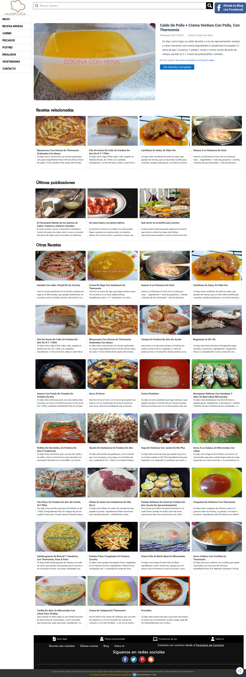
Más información (143, 675)
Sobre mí (119, 646)
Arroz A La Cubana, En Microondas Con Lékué (214, 449)
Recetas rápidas (12, 26)
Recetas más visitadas (62, 646)
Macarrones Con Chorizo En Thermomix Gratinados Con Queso (58, 152)
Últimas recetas (89, 646)
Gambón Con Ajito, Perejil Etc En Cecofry (58, 285)
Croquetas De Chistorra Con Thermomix (214, 502)
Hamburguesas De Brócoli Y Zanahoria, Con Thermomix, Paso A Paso (57, 558)
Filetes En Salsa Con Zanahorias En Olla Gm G (110, 504)
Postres (7, 47)
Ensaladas (9, 54)
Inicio (6, 19)
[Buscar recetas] (119, 5)
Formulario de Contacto (210, 645)
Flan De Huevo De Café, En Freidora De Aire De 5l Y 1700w (109, 152)
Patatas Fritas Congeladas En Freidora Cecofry (109, 558)
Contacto (9, 68)
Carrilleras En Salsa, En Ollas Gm (158, 150)
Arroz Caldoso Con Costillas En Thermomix (209, 558)
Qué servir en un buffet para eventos (160, 222)
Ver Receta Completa (177, 67)
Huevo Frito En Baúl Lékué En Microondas (163, 556)
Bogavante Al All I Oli (204, 339)
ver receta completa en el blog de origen (195, 60)
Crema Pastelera (150, 393)
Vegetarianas (11, 61)
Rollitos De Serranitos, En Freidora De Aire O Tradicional (56, 449)
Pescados (8, 40)
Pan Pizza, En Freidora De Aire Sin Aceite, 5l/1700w (59, 504)
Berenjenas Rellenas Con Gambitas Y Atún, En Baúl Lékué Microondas (212, 395)
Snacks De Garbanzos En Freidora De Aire (111, 447)
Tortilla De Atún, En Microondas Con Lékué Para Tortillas (56, 612)
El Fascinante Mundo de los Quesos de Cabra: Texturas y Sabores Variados (57, 224)
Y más (153, 675)
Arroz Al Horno (97, 393)
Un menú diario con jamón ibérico (107, 222)
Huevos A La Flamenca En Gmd (209, 150)
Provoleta (146, 610)
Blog (107, 646)
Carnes (6, 33)
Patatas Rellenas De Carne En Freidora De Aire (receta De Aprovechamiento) (163, 504)
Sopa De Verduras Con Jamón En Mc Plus (163, 447)
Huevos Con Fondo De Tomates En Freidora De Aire (55, 395)
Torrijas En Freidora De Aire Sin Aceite (161, 339)
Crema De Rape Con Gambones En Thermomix (107, 287)
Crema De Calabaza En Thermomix (107, 610)
